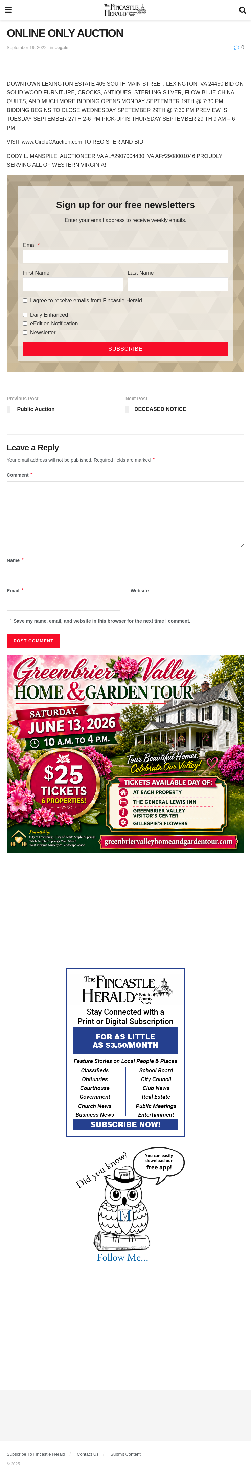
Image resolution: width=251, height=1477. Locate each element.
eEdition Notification (54, 323)
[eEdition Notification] (25, 323)
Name (15, 560)
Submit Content (125, 1454)
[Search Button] (242, 10)
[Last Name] (178, 284)
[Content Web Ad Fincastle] (125, 1051)
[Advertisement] (125, 910)
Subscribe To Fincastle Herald (36, 1454)
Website (140, 590)
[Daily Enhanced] (25, 315)
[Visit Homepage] (125, 10)
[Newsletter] (25, 332)
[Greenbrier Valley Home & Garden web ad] (125, 753)
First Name (36, 273)
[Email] (125, 256)
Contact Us (87, 1454)
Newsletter (43, 332)
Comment (20, 475)
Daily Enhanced (49, 315)
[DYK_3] (125, 1205)
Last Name (141, 273)
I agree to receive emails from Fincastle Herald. (86, 300)
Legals (61, 47)
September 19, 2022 (27, 47)
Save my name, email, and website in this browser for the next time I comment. (102, 621)
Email (30, 245)
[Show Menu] (8, 10)
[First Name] (73, 284)
